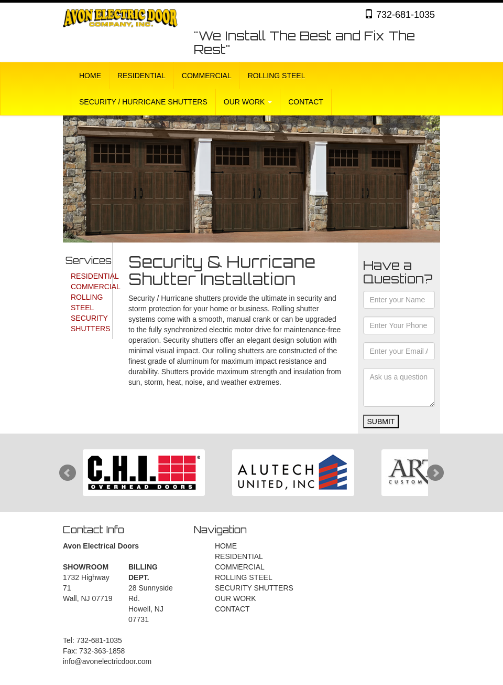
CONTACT (305, 102)
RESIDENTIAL (141, 75)
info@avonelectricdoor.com (107, 661)
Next (435, 473)
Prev (67, 473)
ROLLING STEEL (276, 75)
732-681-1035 (399, 14)
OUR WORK (248, 102)
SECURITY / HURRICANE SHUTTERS (143, 102)
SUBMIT (381, 421)
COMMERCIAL (207, 75)
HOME (90, 75)
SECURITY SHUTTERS (254, 588)
